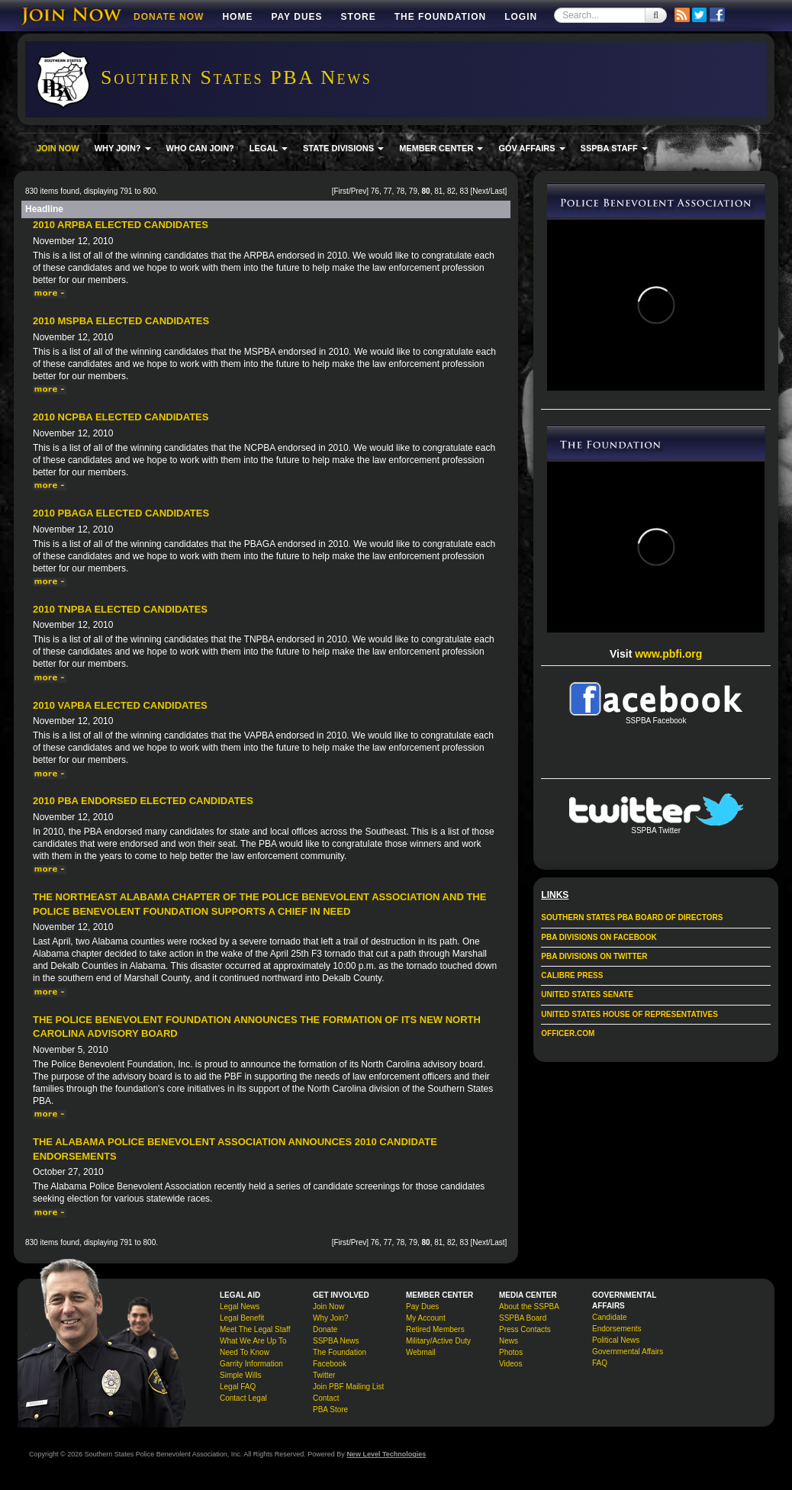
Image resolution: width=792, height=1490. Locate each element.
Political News (615, 1340)
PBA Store (330, 1409)
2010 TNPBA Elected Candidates (120, 609)
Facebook (329, 1364)
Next (480, 191)
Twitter (324, 1375)
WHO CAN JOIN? (200, 148)
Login (520, 16)
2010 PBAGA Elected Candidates (121, 513)
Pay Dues (296, 16)
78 (400, 191)
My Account (426, 1318)
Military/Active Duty (438, 1341)
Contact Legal (243, 1398)
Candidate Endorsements (616, 1323)
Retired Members (435, 1329)
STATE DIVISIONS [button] (343, 148)
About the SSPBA (529, 1306)
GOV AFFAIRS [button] (531, 148)
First (340, 191)
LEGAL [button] (269, 148)
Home (237, 16)
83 (464, 191)
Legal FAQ (238, 1386)
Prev (359, 191)
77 (387, 191)
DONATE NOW (169, 16)
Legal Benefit (242, 1318)
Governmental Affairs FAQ (627, 1357)
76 (375, 191)
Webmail (421, 1352)
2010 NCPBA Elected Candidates (120, 417)
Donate (325, 1329)
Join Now (328, 1306)
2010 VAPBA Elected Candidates (120, 705)
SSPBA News (336, 1341)
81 (438, 191)
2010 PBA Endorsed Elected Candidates (143, 800)
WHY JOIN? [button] (123, 148)
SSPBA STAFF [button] (614, 148)
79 (413, 191)
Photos (511, 1352)
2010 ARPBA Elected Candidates (120, 224)
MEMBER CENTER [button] (441, 148)
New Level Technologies (386, 1454)
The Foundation (440, 16)
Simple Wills (240, 1375)
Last (498, 191)
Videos (510, 1364)
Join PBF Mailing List (348, 1386)
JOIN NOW (58, 148)
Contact (326, 1398)
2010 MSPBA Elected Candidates (121, 321)
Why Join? (331, 1318)
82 (451, 191)
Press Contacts (525, 1329)
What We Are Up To (253, 1341)
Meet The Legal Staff (255, 1329)
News (508, 1341)
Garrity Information (251, 1364)
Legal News (239, 1306)
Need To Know (244, 1352)
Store (358, 16)
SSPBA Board (522, 1318)
